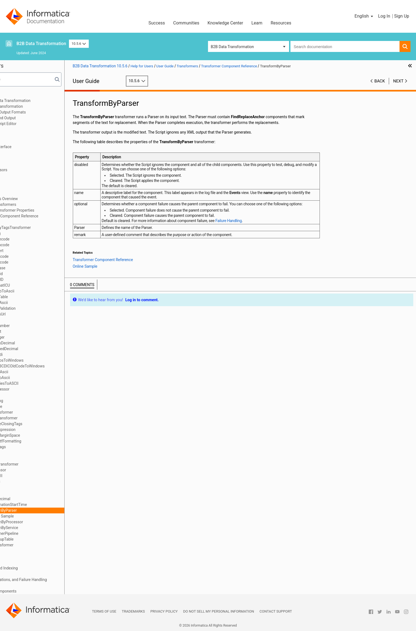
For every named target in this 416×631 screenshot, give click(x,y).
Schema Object (22, 141)
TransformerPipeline (40, 533)
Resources (281, 23)
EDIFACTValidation (39, 308)
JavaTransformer (38, 412)
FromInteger (33, 337)
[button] (364, 16)
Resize (29, 458)
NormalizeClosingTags (42, 424)
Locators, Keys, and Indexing (33, 568)
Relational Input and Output (32, 118)
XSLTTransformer (38, 545)
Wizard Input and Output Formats (37, 112)
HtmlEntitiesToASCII (40, 383)
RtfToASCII (32, 476)
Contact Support (276, 611)
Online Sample (41, 516)
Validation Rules (23, 585)
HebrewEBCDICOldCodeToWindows (53, 366)
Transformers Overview (37, 199)
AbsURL (30, 222)
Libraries (16, 135)
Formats (16, 175)
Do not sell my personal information (218, 611)
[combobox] (345, 46)
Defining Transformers (36, 204)
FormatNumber (36, 325)
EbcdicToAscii (35, 302)
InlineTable (32, 406)
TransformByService (40, 527)
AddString (31, 233)
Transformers (20, 193)
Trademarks (133, 611)
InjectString (33, 400)
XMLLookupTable (38, 539)
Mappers (16, 562)
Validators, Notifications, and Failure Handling (48, 579)
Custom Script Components (32, 591)
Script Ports (19, 164)
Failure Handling (268, 231)
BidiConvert (33, 250)
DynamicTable (35, 297)
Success (156, 23)
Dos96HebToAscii (38, 291)
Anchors (16, 187)
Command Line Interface (30, 147)
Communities (186, 23)
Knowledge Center (225, 23)
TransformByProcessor (43, 522)
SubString (31, 481)
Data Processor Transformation (36, 106)
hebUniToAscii (35, 372)
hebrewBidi (32, 354)
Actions (15, 551)
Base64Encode (36, 245)
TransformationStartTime (45, 504)
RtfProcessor (34, 470)
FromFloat (32, 331)
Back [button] (380, 81)
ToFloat (29, 487)
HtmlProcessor (36, 389)
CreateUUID (33, 279)
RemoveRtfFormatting (42, 441)
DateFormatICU (36, 285)
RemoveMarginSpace (41, 435)
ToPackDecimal (36, 499)
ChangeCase (34, 268)
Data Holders (20, 181)
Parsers (15, 158)
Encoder (30, 320)
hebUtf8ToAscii (36, 377)
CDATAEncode (35, 262)
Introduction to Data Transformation (39, 100)
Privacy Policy (164, 611)
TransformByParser (40, 510)
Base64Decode (36, 239)
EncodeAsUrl (34, 314)
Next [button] (398, 81)
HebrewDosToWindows (43, 360)
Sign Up (401, 16)
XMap (14, 129)
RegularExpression (39, 429)
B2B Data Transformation (41, 43)
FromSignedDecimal (40, 349)
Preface (15, 95)
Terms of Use (104, 611)
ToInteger (31, 493)
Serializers (18, 556)
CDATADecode (35, 256)
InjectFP (30, 395)
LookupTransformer (40, 418)
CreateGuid (33, 274)
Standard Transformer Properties (45, 210)
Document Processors (28, 170)
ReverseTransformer (40, 464)
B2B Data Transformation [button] (232, 47)
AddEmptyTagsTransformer (47, 227)
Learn (256, 23)
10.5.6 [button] (79, 43)
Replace (30, 452)
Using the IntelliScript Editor (32, 123)
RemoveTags (34, 447)
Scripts (15, 152)
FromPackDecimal (39, 343)
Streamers (18, 574)
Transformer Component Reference (47, 216)
